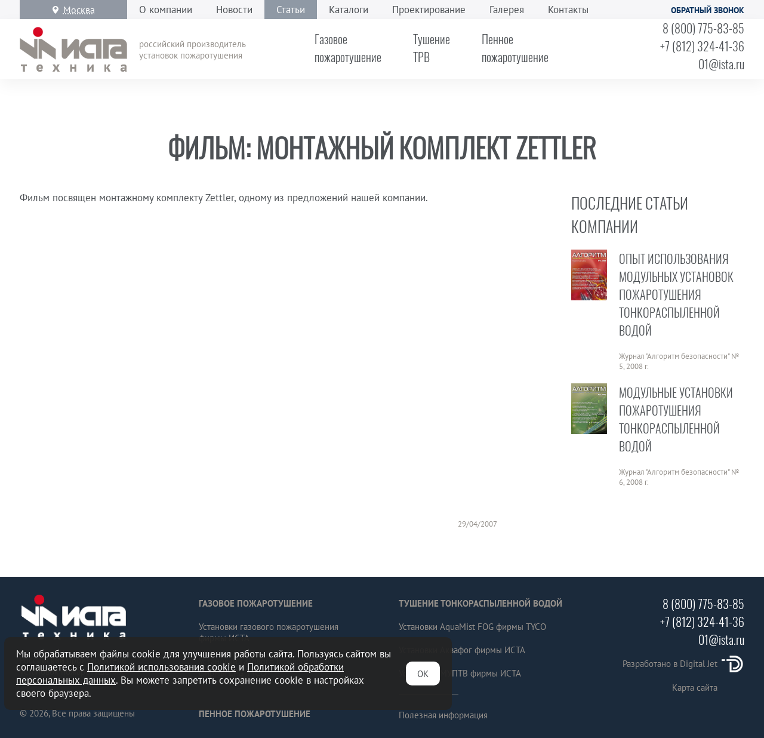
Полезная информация (443, 715)
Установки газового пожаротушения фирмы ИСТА (268, 632)
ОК (423, 673)
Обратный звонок (707, 10)
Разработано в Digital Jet (683, 663)
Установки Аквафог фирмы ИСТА (462, 650)
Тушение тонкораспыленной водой (480, 603)
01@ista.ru (721, 64)
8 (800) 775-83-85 (703, 28)
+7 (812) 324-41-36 (702, 46)
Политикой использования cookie (161, 667)
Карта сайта (694, 687)
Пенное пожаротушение (254, 713)
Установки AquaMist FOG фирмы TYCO (472, 626)
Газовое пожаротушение (256, 603)
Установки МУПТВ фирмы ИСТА (460, 673)
